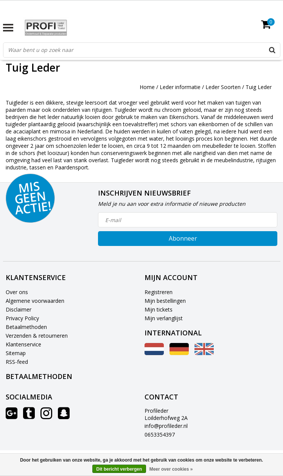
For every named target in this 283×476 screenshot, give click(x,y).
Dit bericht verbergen (119, 469)
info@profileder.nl (166, 425)
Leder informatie (180, 87)
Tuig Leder (259, 87)
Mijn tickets (159, 309)
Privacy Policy (22, 318)
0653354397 (160, 434)
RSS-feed (17, 361)
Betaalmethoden (26, 326)
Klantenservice (23, 344)
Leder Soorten (223, 87)
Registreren (159, 292)
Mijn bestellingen (165, 300)
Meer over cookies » (171, 469)
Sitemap (16, 353)
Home (147, 87)
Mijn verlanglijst (164, 318)
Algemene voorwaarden (35, 300)
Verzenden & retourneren (37, 335)
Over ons (17, 292)
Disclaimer (18, 309)
